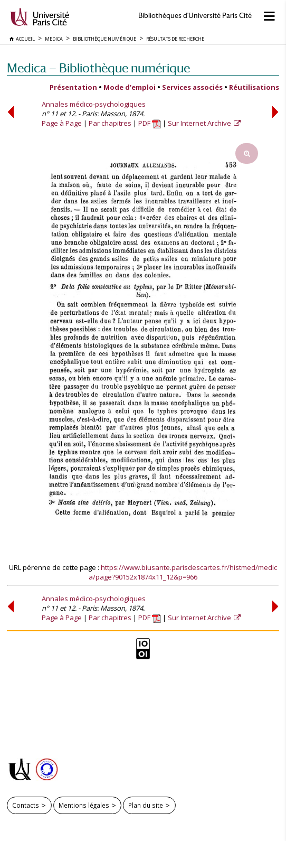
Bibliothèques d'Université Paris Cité (195, 16)
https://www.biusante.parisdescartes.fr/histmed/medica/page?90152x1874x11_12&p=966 (183, 572)
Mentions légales (84, 805)
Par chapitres (110, 123)
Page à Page (62, 123)
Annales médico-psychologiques (94, 104)
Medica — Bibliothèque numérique (98, 68)
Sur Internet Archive (200, 123)
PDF (149, 123)
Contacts (25, 805)
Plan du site (145, 805)
